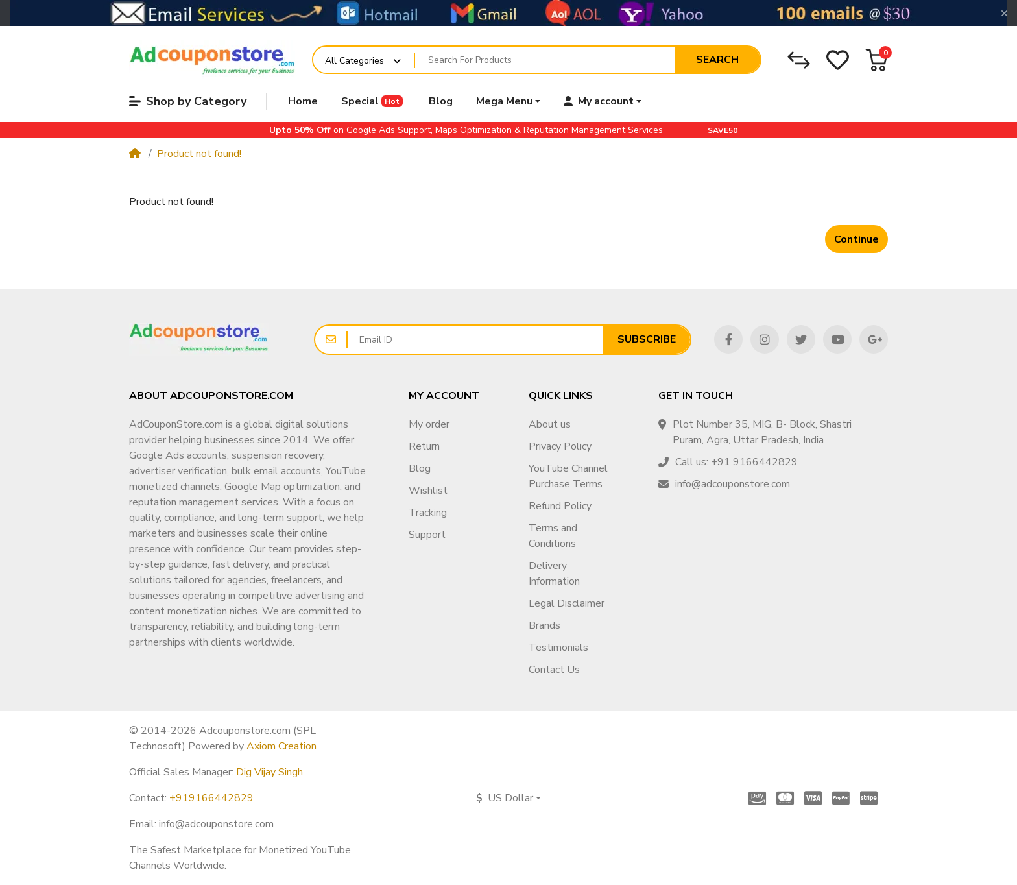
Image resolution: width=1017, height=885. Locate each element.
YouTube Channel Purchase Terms (568, 476)
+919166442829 (211, 798)
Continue (856, 239)
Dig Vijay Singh (269, 772)
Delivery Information (554, 573)
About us (550, 424)
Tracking (428, 512)
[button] (876, 60)
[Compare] (798, 60)
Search (717, 60)
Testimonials (558, 647)
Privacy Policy (560, 446)
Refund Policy (560, 506)
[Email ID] (475, 340)
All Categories (354, 61)
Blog (420, 468)
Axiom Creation (281, 746)
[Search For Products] (545, 60)
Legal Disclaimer (566, 603)
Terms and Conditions (553, 536)
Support (427, 534)
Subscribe (646, 339)
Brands (544, 625)
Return (424, 446)
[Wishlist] (837, 60)
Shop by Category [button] (187, 101)
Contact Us (554, 669)
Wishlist (428, 490)
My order (429, 424)
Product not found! (199, 154)
